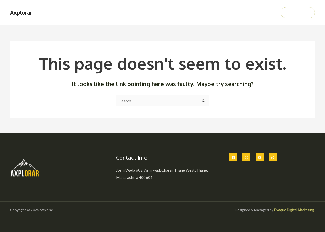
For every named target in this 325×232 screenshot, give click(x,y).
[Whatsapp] (273, 157)
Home (176, 12)
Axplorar (21, 12)
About (194, 12)
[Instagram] (246, 157)
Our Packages (218, 12)
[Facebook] (233, 157)
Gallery (244, 12)
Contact (265, 12)
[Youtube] (260, 157)
